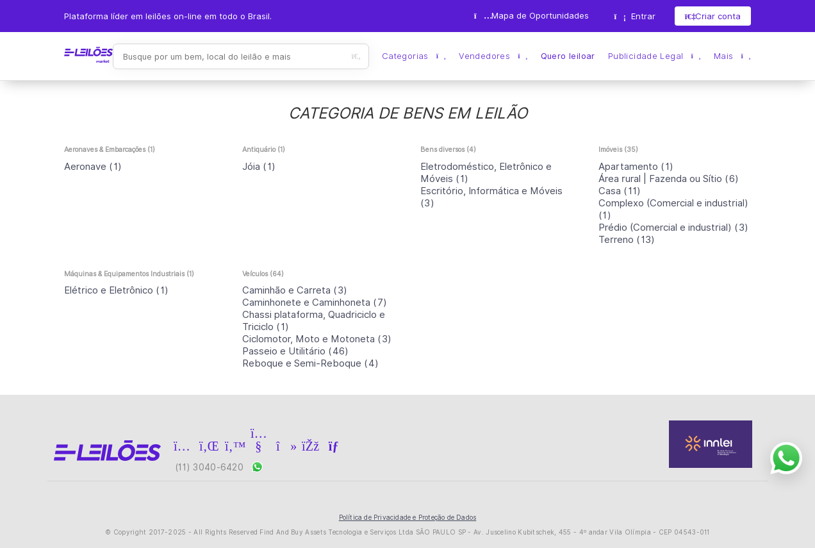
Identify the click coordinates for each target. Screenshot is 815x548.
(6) (668, 179)
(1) (93, 166)
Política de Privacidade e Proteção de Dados (408, 517)
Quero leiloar (568, 56)
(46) (295, 351)
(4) (310, 363)
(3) (673, 227)
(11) (619, 191)
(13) (626, 239)
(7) (314, 302)
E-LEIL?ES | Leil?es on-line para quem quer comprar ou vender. (88, 55)
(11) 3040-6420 (219, 467)
